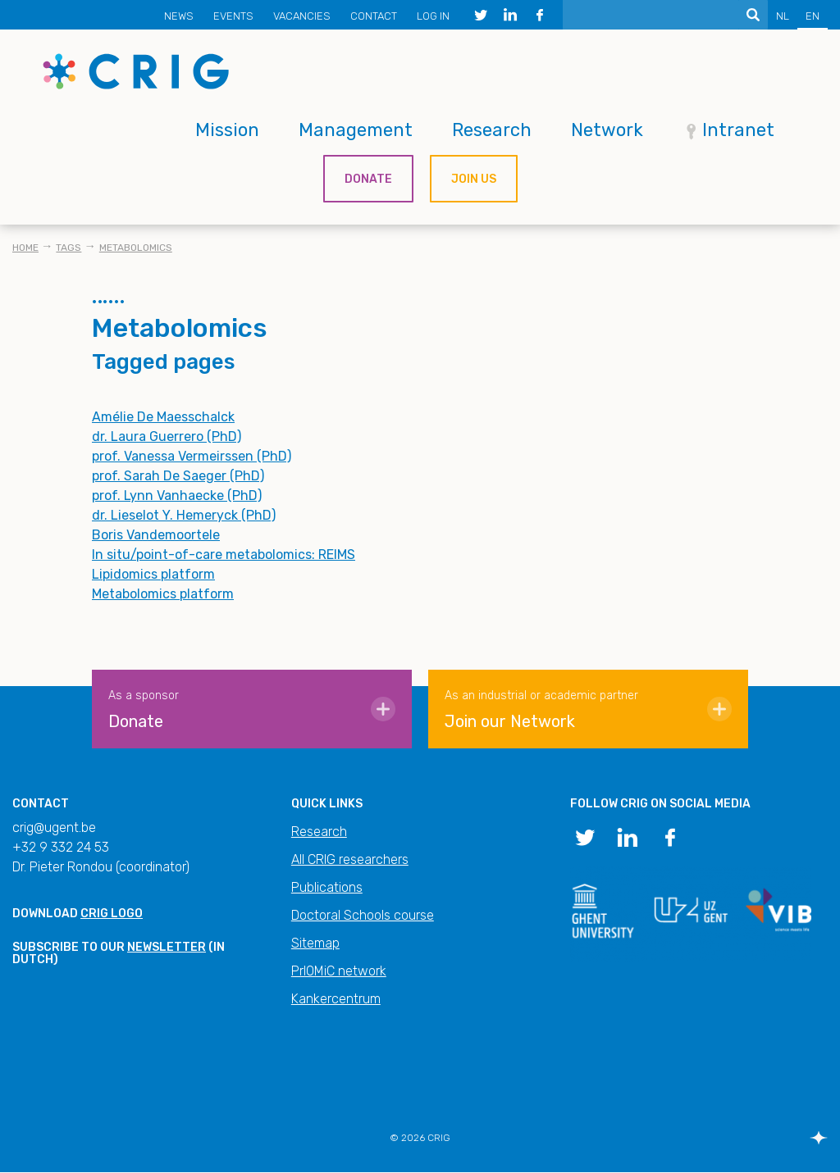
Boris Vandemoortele (156, 535)
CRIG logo (111, 914)
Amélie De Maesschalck (163, 417)
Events (233, 16)
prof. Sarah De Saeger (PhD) (178, 476)
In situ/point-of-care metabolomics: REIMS (223, 554)
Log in (433, 16)
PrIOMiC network (338, 971)
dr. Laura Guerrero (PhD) (166, 436)
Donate (368, 179)
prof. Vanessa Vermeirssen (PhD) (191, 456)
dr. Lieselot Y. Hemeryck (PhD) (184, 515)
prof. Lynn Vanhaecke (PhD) (177, 495)
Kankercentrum (336, 999)
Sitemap (315, 943)
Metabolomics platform (163, 594)
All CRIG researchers (350, 859)
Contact (373, 16)
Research (492, 130)
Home (25, 247)
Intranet (738, 130)
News (179, 16)
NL (782, 16)
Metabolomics (135, 247)
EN (812, 16)
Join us (473, 179)
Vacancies (302, 16)
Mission (227, 130)
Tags (68, 247)
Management (356, 130)
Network (607, 130)
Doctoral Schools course (362, 915)
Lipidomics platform (153, 574)
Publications (327, 887)
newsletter (166, 947)
